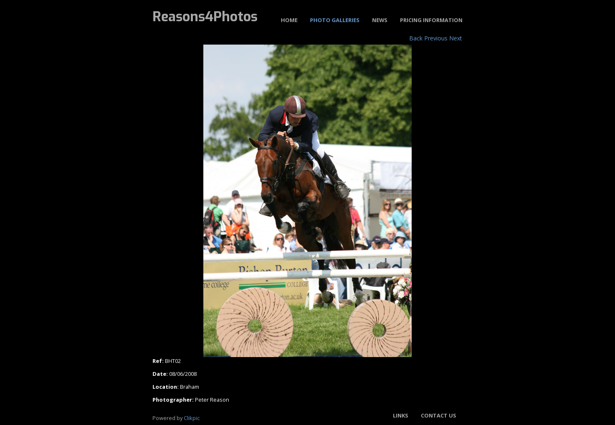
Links (400, 415)
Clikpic (192, 418)
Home (289, 20)
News (380, 20)
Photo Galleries (335, 20)
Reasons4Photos (205, 17)
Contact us (438, 415)
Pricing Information (431, 20)
